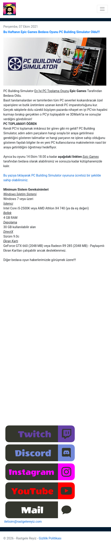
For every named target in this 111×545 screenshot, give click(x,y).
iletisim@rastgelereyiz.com (23, 521)
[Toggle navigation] (102, 9)
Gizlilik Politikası (50, 538)
